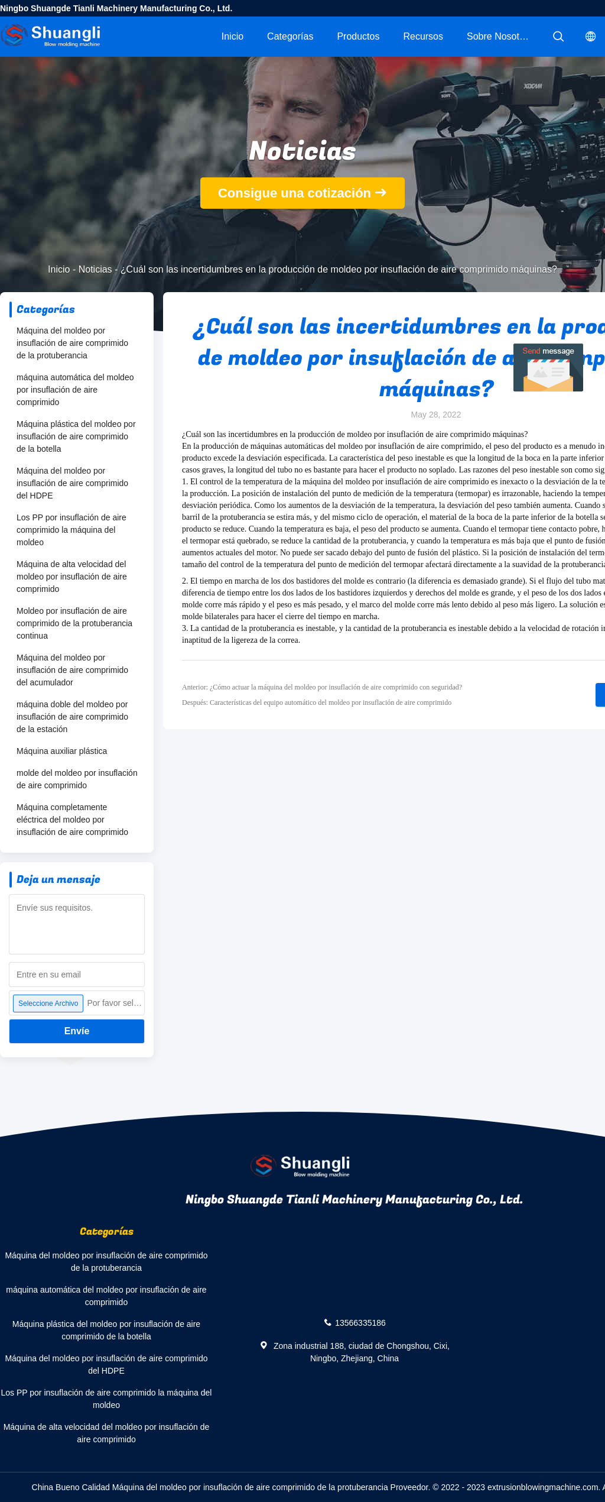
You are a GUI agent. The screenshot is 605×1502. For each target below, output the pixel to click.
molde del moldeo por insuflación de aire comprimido (77, 779)
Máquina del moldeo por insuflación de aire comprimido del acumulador (72, 670)
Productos (358, 36)
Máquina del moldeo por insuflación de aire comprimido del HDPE (72, 483)
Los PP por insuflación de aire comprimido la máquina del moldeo (71, 530)
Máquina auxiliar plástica (62, 751)
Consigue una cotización (294, 193)
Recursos (423, 36)
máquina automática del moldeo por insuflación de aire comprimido (75, 390)
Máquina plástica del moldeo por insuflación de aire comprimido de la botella (76, 436)
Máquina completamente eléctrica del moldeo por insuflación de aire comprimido (72, 819)
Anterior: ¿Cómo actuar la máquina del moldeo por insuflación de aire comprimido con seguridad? (322, 687)
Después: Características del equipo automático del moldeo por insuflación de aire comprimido (316, 702)
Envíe (77, 1031)
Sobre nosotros (499, 36)
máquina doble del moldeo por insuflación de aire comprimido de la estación (72, 717)
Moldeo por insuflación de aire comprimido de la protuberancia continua (74, 623)
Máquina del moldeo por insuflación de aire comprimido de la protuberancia (72, 343)
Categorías (290, 36)
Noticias (95, 269)
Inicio (232, 36)
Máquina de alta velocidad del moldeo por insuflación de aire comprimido (72, 576)
